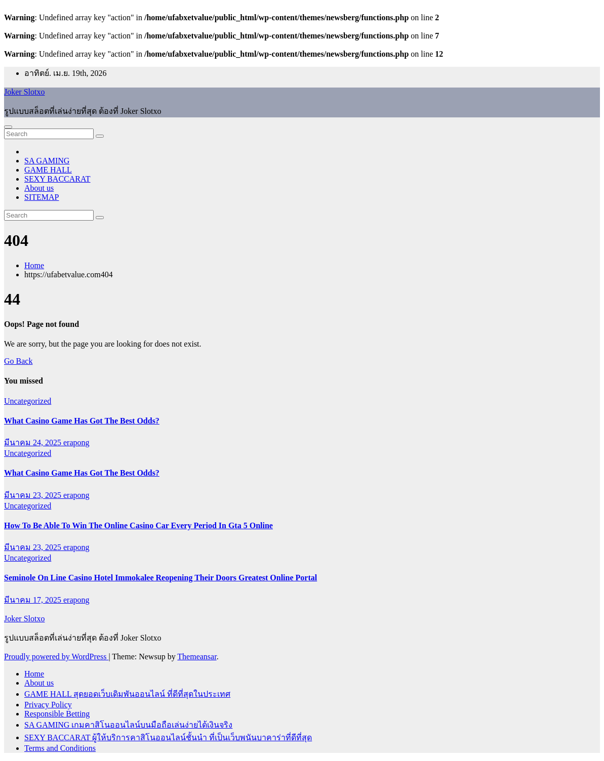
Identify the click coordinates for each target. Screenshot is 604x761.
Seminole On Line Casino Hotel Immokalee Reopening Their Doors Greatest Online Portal (160, 577)
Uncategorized (27, 401)
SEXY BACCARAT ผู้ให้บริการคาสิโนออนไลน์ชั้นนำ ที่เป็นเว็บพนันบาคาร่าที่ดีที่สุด (168, 737)
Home (34, 265)
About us (39, 188)
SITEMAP (41, 197)
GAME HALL (48, 169)
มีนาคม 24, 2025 (33, 442)
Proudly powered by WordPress (56, 656)
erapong (76, 442)
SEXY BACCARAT (57, 179)
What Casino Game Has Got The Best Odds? (81, 420)
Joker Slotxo (24, 92)
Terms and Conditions (60, 748)
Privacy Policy (48, 704)
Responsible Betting (57, 713)
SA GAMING (46, 160)
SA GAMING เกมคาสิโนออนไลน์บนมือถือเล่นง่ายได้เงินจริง (128, 725)
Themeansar (196, 656)
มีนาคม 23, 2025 (33, 495)
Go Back (18, 361)
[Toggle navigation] (8, 127)
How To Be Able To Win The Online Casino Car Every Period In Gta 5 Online (138, 525)
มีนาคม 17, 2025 (33, 600)
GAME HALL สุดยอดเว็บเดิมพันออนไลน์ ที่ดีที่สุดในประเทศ (127, 694)
